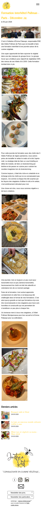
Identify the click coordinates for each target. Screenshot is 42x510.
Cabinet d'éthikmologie (24, 501)
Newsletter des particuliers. (20, 497)
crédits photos (14, 505)
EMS (28, 503)
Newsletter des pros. (18, 493)
